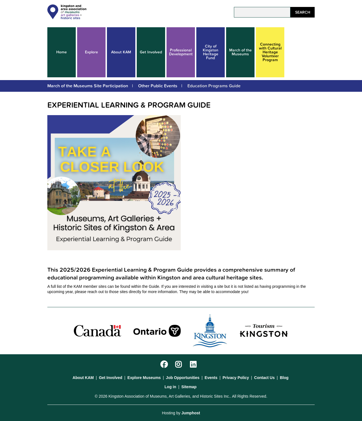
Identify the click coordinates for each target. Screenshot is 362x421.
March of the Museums (240, 52)
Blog (284, 377)
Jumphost (191, 413)
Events (211, 377)
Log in (170, 387)
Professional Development (181, 52)
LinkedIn (194, 365)
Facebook (164, 365)
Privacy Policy (235, 377)
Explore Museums (144, 377)
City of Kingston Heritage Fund (210, 52)
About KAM (121, 52)
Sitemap (188, 387)
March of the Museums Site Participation (87, 86)
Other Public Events (157, 86)
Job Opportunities (183, 377)
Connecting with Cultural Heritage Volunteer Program (270, 52)
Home (61, 52)
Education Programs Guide (214, 86)
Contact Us (264, 377)
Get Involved (151, 52)
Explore (91, 52)
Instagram (179, 365)
